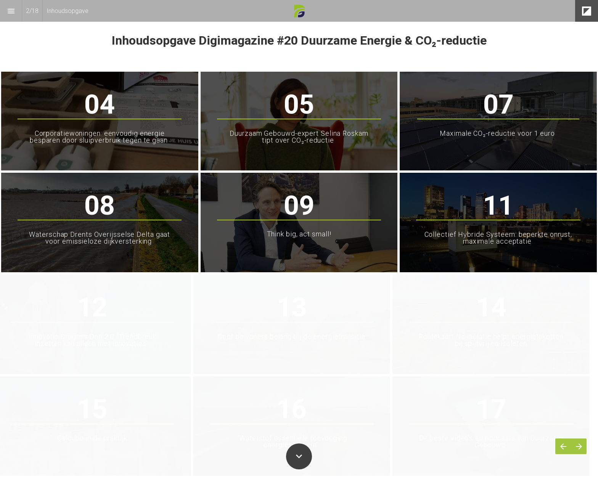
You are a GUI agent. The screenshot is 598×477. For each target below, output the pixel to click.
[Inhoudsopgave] (11, 11)
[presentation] (299, 35)
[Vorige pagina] (563, 446)
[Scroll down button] (299, 456)
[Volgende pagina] (579, 446)
